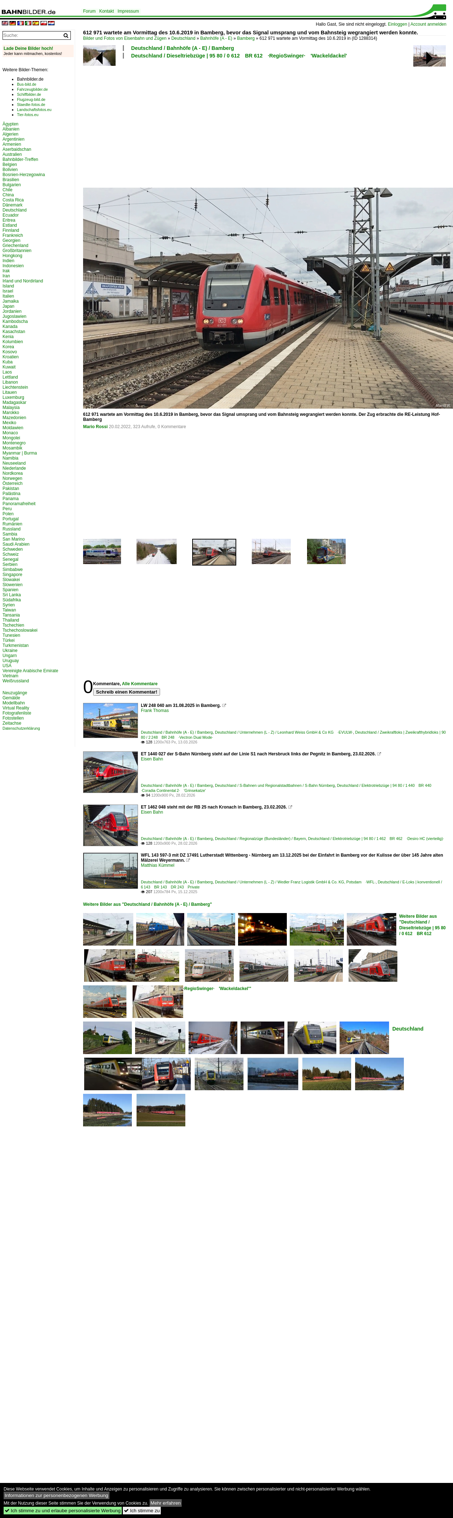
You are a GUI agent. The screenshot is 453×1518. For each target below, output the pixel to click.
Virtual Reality (16, 708)
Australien (12, 154)
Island (8, 286)
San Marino (14, 539)
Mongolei (11, 437)
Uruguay (11, 660)
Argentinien (14, 139)
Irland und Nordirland (23, 280)
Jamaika (11, 301)
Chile (7, 189)
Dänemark (12, 205)
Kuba (8, 361)
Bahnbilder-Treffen (20, 159)
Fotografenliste (17, 713)
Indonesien (13, 265)
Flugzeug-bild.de (31, 99)
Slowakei (11, 579)
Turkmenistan (16, 645)
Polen (8, 513)
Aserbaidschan (17, 149)
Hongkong (12, 255)
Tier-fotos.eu (27, 114)
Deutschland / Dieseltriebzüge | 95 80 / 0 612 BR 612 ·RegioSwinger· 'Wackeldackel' (239, 56)
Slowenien (12, 584)
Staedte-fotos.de (31, 104)
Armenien (12, 144)
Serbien (10, 564)
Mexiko (9, 422)
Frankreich (13, 235)
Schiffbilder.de (29, 94)
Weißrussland (16, 680)
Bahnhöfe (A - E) (216, 38)
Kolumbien (13, 341)
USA (7, 665)
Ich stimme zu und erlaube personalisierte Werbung (63, 1510)
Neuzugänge (15, 692)
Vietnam (10, 675)
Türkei (8, 640)
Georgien (11, 240)
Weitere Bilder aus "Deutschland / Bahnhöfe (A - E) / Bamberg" (147, 904)
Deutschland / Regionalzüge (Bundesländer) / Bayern (260, 838)
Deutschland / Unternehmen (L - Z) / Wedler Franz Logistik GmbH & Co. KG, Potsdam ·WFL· (295, 882)
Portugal (11, 518)
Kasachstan (14, 331)
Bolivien (10, 169)
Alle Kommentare (140, 683)
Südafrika (12, 599)
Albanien (11, 129)
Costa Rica (13, 199)
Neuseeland (14, 463)
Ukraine (10, 650)
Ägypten (10, 124)
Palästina (11, 493)
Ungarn (10, 655)
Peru (7, 508)
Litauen (10, 392)
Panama (11, 498)
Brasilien (11, 179)
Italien (8, 296)
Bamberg (246, 38)
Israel (8, 291)
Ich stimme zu (142, 1510)
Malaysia (11, 407)
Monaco (10, 432)
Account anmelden (428, 24)
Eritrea (9, 220)
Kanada (10, 326)
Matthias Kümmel (157, 865)
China (8, 194)
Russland (12, 529)
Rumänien (12, 523)
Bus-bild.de (26, 84)
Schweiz (11, 554)
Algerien (10, 134)
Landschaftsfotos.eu (34, 109)
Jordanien (12, 311)
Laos (7, 372)
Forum (89, 11)
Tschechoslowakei (20, 630)
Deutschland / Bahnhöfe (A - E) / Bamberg (182, 48)
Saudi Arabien (16, 544)
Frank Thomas (155, 710)
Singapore (12, 574)
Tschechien (13, 625)
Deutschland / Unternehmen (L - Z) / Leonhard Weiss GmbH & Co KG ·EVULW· (284, 732)
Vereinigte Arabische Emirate (30, 670)
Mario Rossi (95, 426)
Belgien (10, 164)
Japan (8, 306)
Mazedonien (14, 417)
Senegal (10, 559)
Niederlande (14, 468)
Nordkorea (13, 473)
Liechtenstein (15, 387)
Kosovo (10, 351)
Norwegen (12, 478)
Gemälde (11, 697)
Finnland (11, 230)
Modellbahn (14, 702)
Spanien (10, 589)
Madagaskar (14, 402)
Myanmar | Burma (20, 453)
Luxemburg (13, 397)
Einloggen (397, 24)
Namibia (10, 458)
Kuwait (9, 367)
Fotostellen (13, 718)
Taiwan (9, 610)
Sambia (10, 534)
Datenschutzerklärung (21, 728)
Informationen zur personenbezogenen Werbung (56, 1495)
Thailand (11, 620)
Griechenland (15, 245)
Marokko (11, 412)
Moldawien (13, 427)
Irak (6, 270)
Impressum (128, 11)
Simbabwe (13, 569)
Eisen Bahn (152, 759)
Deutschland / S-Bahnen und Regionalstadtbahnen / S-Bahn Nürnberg (275, 785)
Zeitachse (12, 723)
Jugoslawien (14, 316)
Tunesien (11, 635)
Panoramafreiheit (19, 503)
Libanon (10, 382)
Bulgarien (12, 184)
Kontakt (106, 11)
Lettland (10, 377)
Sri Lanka (12, 594)
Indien (8, 260)
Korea (8, 346)
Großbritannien (17, 250)
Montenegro (14, 442)
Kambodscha (15, 321)
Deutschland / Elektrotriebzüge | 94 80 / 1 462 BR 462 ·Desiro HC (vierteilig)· (376, 838)
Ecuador (11, 215)
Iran (6, 275)
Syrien (9, 604)
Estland (10, 225)
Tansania (11, 615)
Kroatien (11, 356)
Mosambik (12, 448)
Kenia (8, 336)
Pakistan (11, 488)
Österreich (12, 483)
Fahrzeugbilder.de (32, 89)
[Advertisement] (175, 122)
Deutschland (183, 38)
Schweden (13, 549)
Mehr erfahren (166, 1503)
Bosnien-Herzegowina (24, 174)
